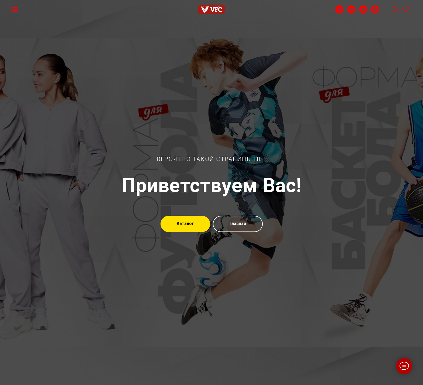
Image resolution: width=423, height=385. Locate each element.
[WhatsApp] (375, 12)
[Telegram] (351, 12)
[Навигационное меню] (14, 9)
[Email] (363, 12)
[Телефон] (339, 12)
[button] (394, 9)
